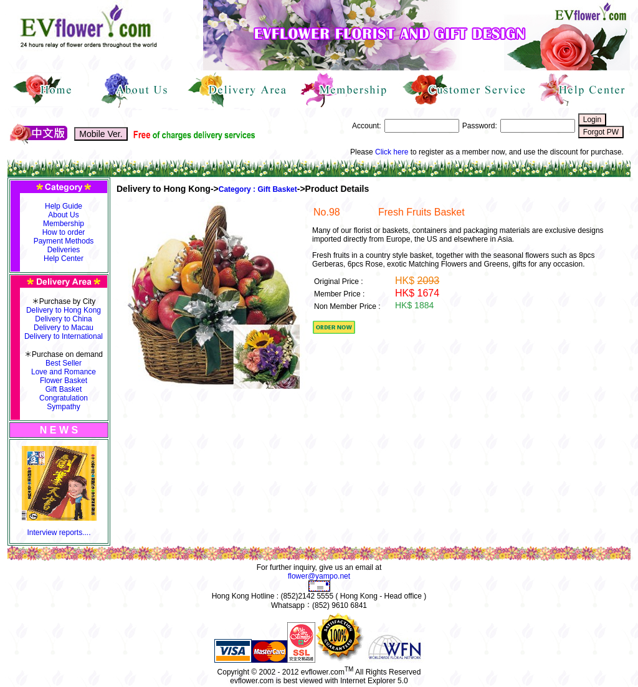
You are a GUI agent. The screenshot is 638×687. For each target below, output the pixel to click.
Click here (391, 152)
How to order (63, 232)
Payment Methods (64, 241)
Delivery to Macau (63, 327)
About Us (63, 215)
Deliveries (63, 249)
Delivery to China (63, 319)
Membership (63, 223)
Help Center (63, 258)
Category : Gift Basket (258, 189)
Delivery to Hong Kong (63, 310)
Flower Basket (63, 380)
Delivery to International (63, 336)
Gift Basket (63, 389)
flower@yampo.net (319, 576)
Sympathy (63, 406)
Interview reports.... (58, 532)
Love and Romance (63, 371)
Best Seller (63, 363)
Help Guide (63, 206)
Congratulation (63, 398)
